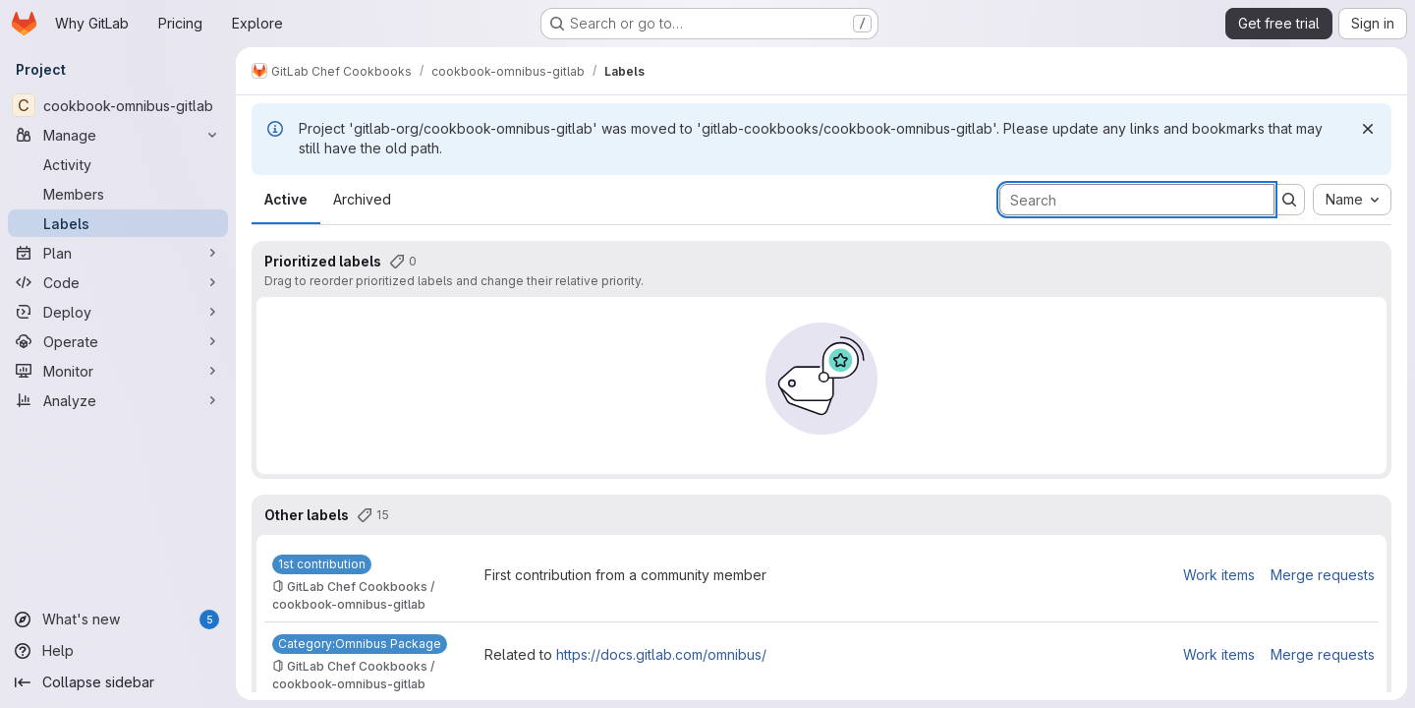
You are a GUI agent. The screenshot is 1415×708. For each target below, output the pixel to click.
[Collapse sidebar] (118, 682)
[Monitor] (118, 370)
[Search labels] (1136, 199)
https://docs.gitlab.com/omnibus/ (661, 654)
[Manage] (118, 134)
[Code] (118, 282)
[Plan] (118, 252)
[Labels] (118, 223)
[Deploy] (118, 311)
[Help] (118, 651)
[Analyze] (118, 400)
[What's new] (118, 619)
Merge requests (1323, 574)
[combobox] (1352, 199)
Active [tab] (286, 199)
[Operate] (118, 341)
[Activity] (118, 164)
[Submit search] (1289, 199)
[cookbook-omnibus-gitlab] (118, 105)
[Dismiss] (1368, 129)
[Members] (118, 193)
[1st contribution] (321, 564)
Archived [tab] (362, 199)
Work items (1219, 574)
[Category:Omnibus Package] (359, 644)
